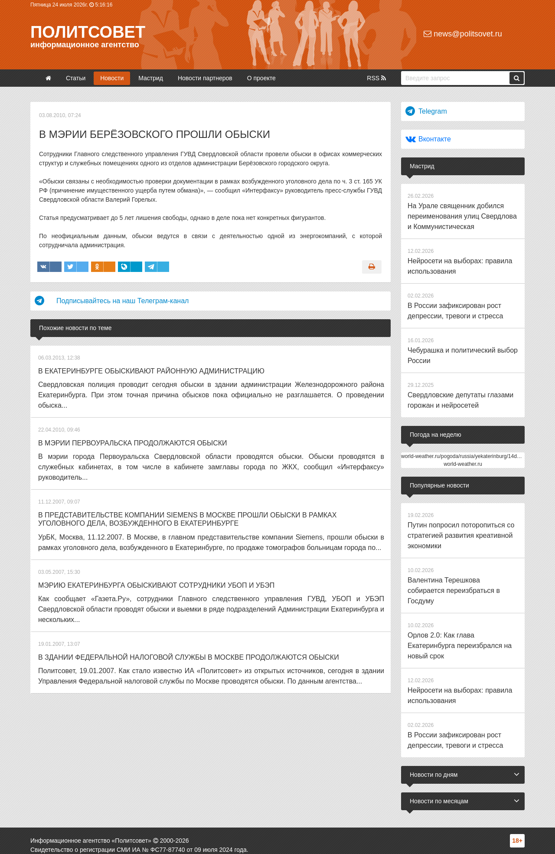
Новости (112, 78)
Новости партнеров (205, 78)
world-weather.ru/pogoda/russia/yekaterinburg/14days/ (463, 433)
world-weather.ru (463, 441)
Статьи (75, 78)
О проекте (261, 78)
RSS (376, 78)
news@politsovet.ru (463, 33)
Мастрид (150, 78)
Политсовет (87, 32)
